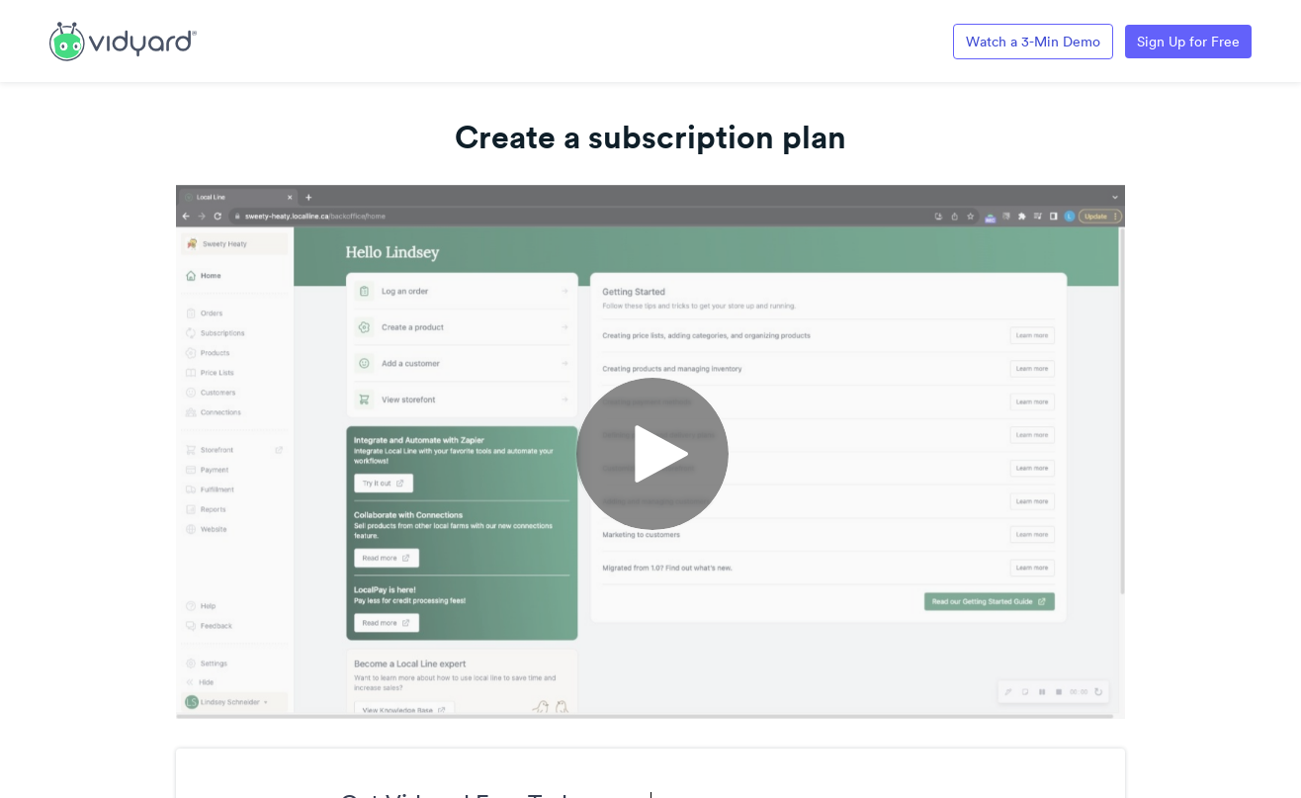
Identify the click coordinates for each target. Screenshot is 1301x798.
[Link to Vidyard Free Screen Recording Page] (123, 39)
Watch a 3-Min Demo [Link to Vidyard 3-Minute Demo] (1033, 41)
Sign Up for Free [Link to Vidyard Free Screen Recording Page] (1188, 41)
